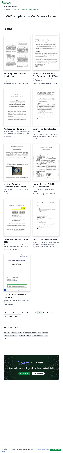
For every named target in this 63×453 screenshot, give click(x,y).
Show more (8, 339)
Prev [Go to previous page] (14, 312)
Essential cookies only (43, 449)
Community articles (34, 10)
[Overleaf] (6, 2)
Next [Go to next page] (11, 316)
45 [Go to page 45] (31, 312)
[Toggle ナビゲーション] (60, 2)
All (9, 10)
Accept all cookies (55, 449)
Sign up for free (24, 374)
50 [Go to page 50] (51, 312)
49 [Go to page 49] (47, 312)
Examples (24, 10)
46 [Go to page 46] (35, 312)
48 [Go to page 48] (43, 312)
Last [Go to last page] (17, 316)
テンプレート (15, 10)
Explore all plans (38, 374)
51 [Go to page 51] (56, 312)
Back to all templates (10, 6)
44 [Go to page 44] (27, 312)
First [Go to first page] (7, 312)
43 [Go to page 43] (23, 312)
